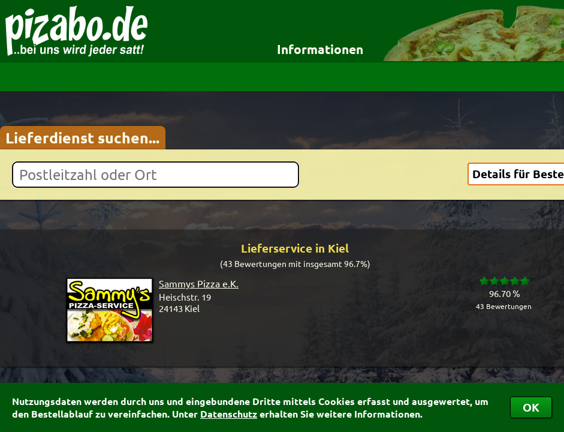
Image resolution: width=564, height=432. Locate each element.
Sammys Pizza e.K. (199, 283)
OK (531, 407)
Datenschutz (228, 413)
